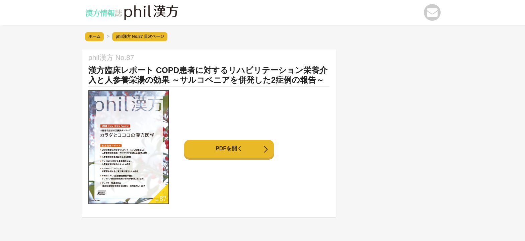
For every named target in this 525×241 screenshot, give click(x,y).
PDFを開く (229, 148)
